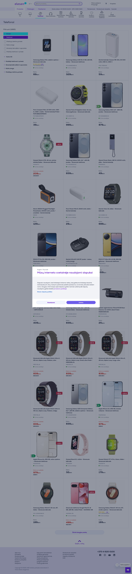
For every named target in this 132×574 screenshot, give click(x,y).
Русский (45, 269)
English (39, 269)
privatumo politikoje (60, 289)
